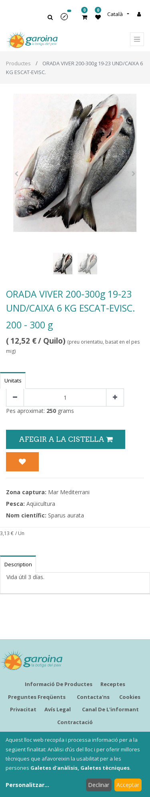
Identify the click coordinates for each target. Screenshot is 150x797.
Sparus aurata (66, 515)
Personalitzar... (27, 785)
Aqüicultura (40, 503)
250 (51, 411)
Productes (18, 63)
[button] (66, 19)
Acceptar (127, 785)
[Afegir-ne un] (115, 397)
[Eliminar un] (15, 397)
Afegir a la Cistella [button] (65, 439)
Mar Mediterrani (69, 492)
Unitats (13, 380)
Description (18, 564)
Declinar (98, 785)
